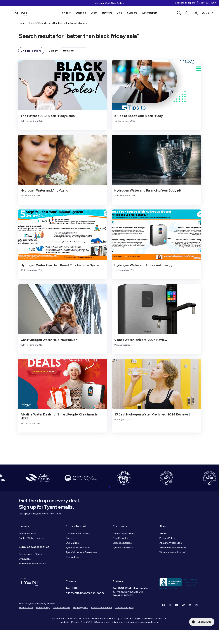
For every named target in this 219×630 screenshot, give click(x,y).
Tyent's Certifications (78, 547)
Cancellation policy (124, 607)
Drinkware (25, 558)
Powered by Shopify (44, 603)
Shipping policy (80, 607)
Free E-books (120, 538)
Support (70, 538)
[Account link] (195, 12)
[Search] (178, 12)
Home (22, 23)
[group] (38, 478)
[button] (107, 487)
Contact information (101, 607)
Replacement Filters (30, 554)
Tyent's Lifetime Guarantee (81, 552)
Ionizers (24, 526)
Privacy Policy (167, 538)
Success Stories (122, 542)
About (163, 526)
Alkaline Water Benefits (172, 547)
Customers (120, 526)
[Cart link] (187, 12)
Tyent (31, 603)
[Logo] (20, 13)
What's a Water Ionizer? (173, 552)
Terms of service (61, 607)
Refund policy (43, 607)
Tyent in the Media (123, 547)
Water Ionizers (27, 533)
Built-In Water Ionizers (31, 538)
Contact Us (72, 556)
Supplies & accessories (34, 547)
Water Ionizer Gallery (78, 533)
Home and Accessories (32, 563)
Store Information (77, 526)
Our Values (72, 542)
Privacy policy (26, 607)
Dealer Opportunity (124, 533)
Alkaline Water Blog (170, 542)
